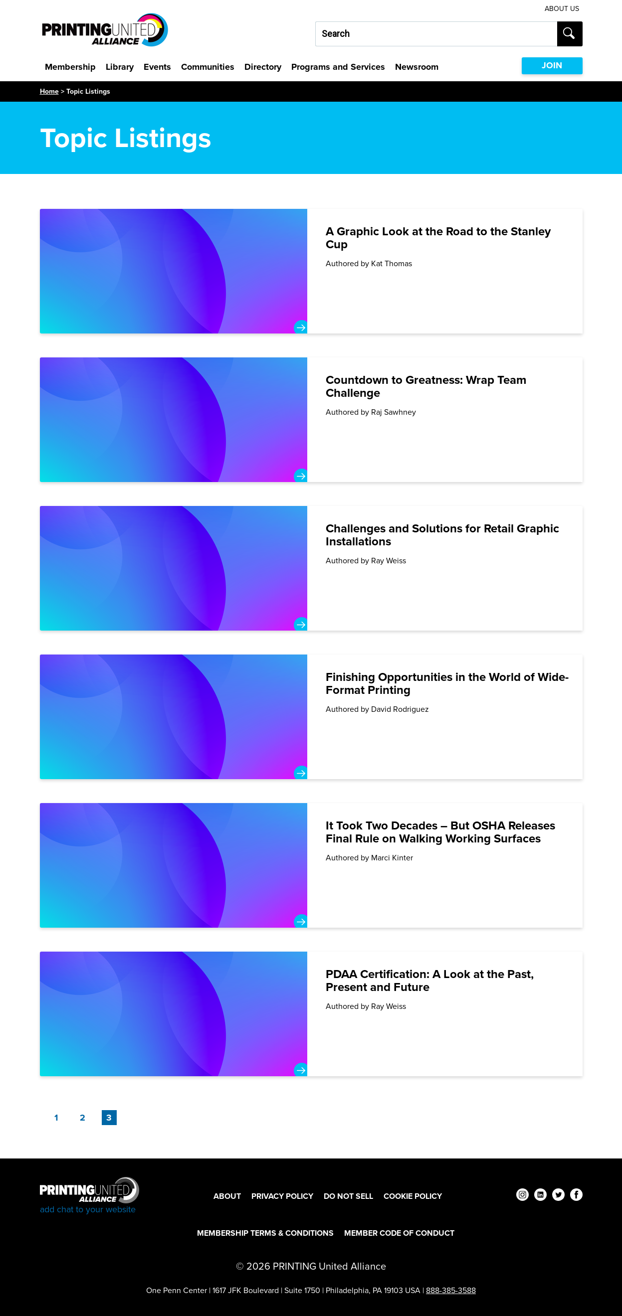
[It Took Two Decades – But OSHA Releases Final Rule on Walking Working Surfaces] (311, 865)
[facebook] (576, 1196)
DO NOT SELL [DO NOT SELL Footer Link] (348, 1196)
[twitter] (558, 1196)
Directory (262, 66)
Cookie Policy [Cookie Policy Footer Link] (413, 1196)
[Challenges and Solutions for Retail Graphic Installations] (311, 568)
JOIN (552, 65)
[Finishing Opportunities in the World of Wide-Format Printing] (311, 717)
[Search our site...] (436, 33)
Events (157, 66)
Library (120, 66)
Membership (70, 66)
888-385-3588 (451, 1290)
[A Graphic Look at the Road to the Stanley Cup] (311, 271)
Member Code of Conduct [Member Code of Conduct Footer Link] (399, 1233)
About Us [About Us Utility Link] (562, 8)
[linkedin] (540, 1196)
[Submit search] (570, 33)
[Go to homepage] (89, 1196)
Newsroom (416, 66)
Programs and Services (338, 66)
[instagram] (522, 1196)
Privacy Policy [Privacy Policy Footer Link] (282, 1196)
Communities (207, 66)
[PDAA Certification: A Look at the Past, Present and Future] (311, 1014)
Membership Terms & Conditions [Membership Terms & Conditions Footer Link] (265, 1233)
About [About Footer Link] (227, 1196)
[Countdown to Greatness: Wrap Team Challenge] (311, 419)
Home (49, 91)
